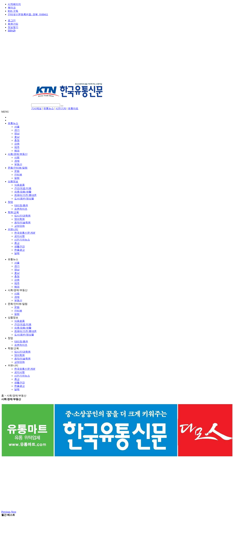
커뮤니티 (13, 229)
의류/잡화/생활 (22, 191)
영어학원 (19, 219)
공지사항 (19, 236)
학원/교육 (13, 212)
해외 (17, 150)
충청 (17, 140)
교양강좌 (19, 226)
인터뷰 (18, 174)
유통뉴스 (48, 108)
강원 (17, 143)
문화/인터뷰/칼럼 (17, 167)
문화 (17, 171)
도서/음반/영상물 (24, 198)
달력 (17, 253)
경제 (17, 161)
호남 (17, 137)
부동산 (18, 164)
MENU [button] (5, 111)
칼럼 (17, 178)
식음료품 (19, 185)
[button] (6, 511)
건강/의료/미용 (22, 188)
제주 (17, 147)
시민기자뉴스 (22, 239)
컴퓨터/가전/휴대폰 (25, 195)
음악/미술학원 (22, 222)
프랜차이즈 (20, 208)
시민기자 (61, 108)
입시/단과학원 (22, 215)
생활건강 (19, 246)
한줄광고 (19, 250)
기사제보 (36, 108)
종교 (17, 243)
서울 (17, 126)
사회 (17, 157)
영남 (17, 133)
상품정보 (13, 181)
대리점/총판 (21, 205)
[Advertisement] (116, 57)
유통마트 (73, 108)
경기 (17, 130)
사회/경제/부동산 (17, 154)
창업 (10, 202)
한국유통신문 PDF (24, 232)
